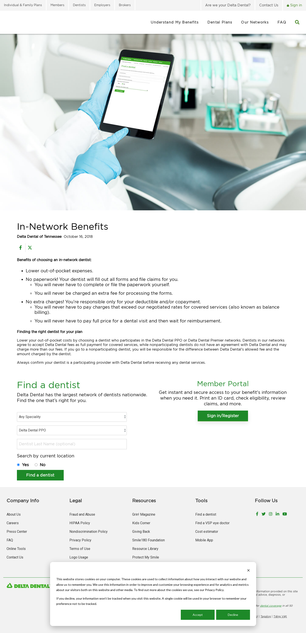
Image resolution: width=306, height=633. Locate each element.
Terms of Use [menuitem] (79, 549)
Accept (198, 615)
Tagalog (266, 616)
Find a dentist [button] (40, 475)
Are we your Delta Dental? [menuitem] (228, 5)
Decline (233, 615)
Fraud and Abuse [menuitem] (82, 514)
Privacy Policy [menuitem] (80, 540)
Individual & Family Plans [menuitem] (23, 5)
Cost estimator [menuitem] (206, 531)
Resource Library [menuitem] (145, 549)
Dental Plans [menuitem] (219, 22)
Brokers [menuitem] (125, 5)
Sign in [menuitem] (295, 5)
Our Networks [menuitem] (255, 22)
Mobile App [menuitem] (204, 540)
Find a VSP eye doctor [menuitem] (212, 523)
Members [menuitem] (57, 5)
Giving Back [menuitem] (141, 531)
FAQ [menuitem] (281, 22)
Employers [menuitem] (102, 5)
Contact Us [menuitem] (268, 5)
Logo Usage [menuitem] (78, 557)
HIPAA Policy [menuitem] (79, 523)
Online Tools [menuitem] (16, 549)
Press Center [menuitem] (17, 531)
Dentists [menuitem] (79, 5)
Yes (26, 465)
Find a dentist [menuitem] (205, 514)
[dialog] (153, 594)
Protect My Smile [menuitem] (145, 557)
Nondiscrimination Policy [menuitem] (88, 531)
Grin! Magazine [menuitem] (143, 514)
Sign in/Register (223, 416)
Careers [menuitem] (13, 523)
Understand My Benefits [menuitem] (175, 22)
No (42, 465)
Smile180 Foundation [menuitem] (148, 540)
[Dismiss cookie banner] (248, 571)
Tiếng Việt (280, 616)
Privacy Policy (214, 590)
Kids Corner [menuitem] (141, 523)
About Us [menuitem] (14, 514)
